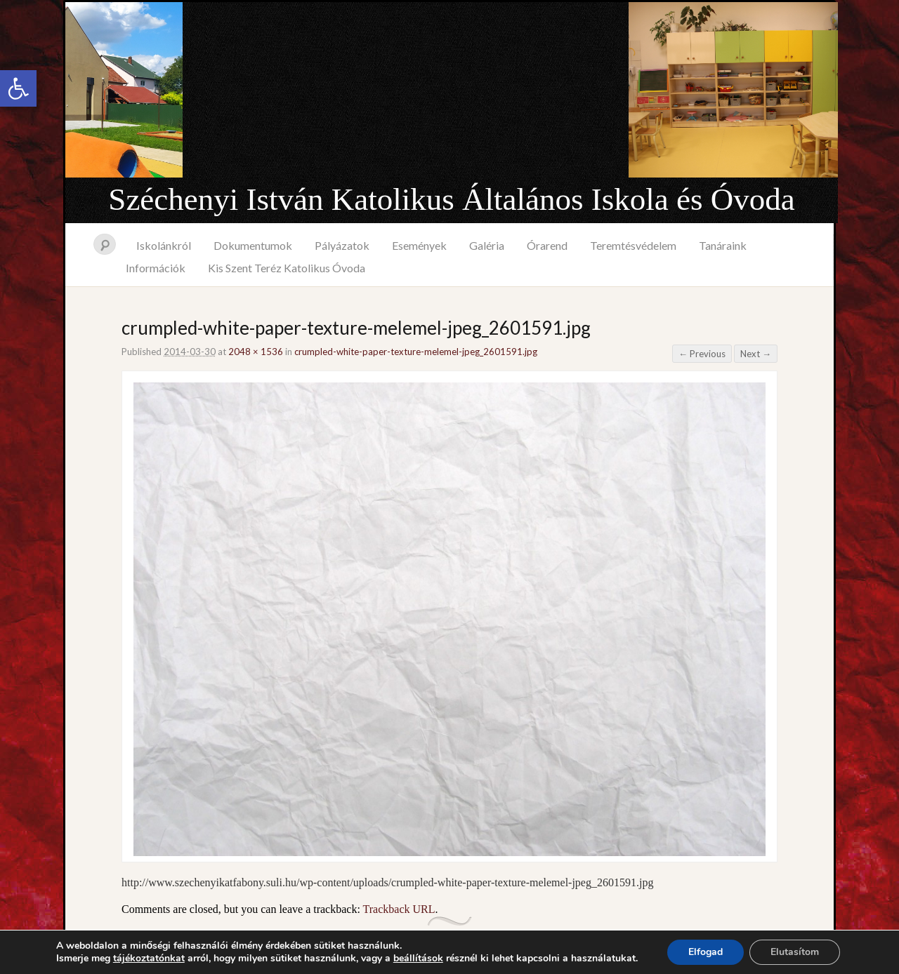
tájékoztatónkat (149, 958)
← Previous (702, 353)
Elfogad (705, 952)
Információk (155, 267)
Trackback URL (399, 909)
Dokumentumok (253, 245)
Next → (755, 353)
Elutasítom (794, 952)
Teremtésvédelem (633, 245)
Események (419, 245)
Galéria (486, 245)
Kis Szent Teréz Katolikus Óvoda (286, 267)
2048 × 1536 (255, 351)
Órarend (547, 245)
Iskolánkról (163, 245)
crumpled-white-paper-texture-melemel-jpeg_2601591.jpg (415, 351)
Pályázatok (342, 245)
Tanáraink (723, 245)
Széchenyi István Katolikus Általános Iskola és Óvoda (451, 199)
